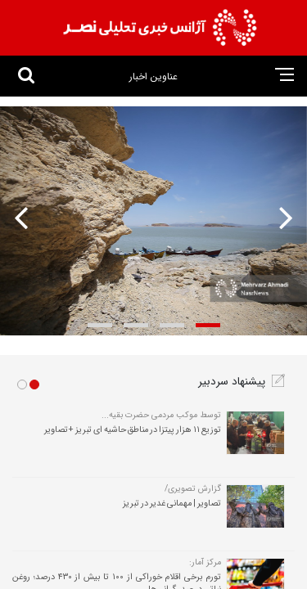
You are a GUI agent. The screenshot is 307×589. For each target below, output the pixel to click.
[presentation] (281, 217)
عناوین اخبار (153, 76)
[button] (208, 325)
